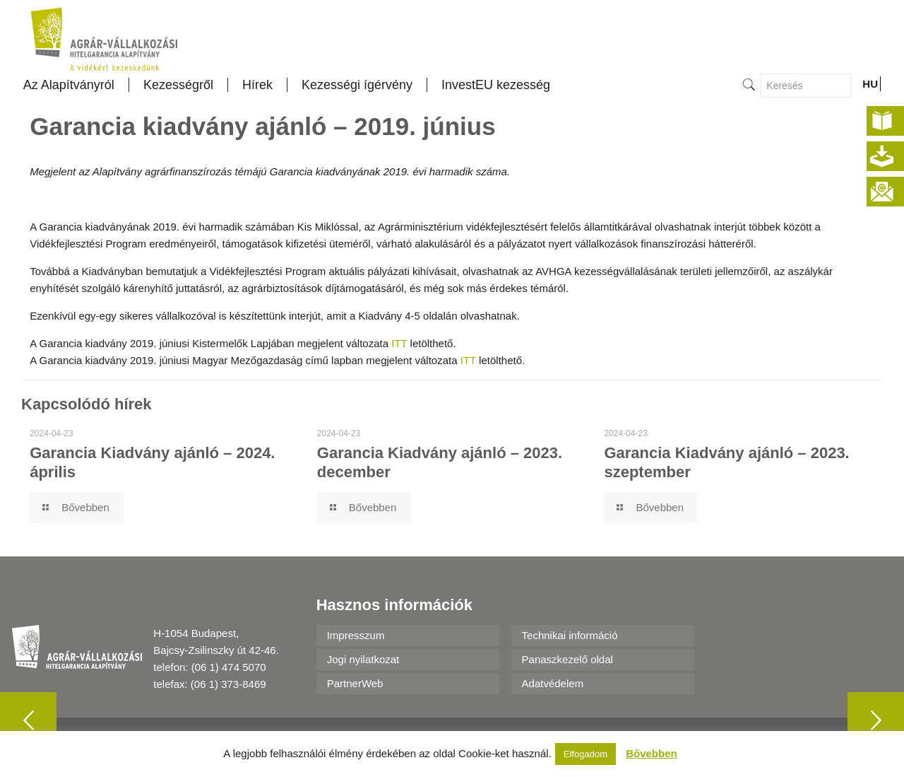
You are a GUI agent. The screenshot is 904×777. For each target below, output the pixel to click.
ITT (399, 343)
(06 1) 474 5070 (228, 667)
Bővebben (651, 753)
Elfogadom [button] (585, 754)
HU (870, 84)
